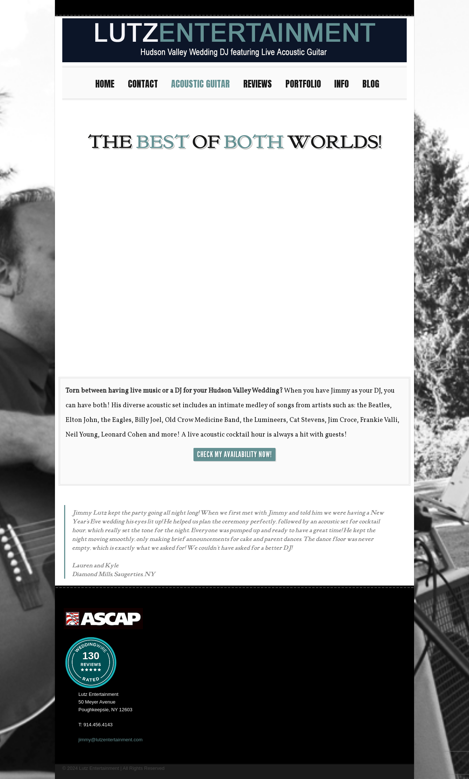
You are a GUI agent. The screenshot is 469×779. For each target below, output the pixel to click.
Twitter (386, 7)
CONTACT (146, 83)
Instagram (347, 7)
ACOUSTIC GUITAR (203, 83)
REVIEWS (260, 83)
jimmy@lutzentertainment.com (110, 739)
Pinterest (400, 7)
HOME (108, 83)
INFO (344, 83)
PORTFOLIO (306, 83)
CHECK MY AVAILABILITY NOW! (234, 454)
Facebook (360, 7)
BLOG (370, 83)
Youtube (373, 7)
